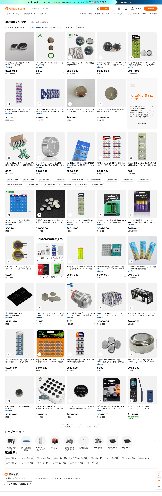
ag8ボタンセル (59, 180)
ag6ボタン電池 (43, 180)
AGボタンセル (92, 463)
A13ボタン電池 (96, 458)
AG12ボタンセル (32, 185)
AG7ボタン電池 (111, 180)
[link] (159, 475)
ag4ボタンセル (11, 458)
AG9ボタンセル (127, 180)
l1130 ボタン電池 (128, 458)
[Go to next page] (99, 426)
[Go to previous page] (63, 426)
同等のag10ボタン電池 (79, 458)
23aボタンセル (144, 458)
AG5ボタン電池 (65, 185)
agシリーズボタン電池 (14, 185)
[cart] (126, 9)
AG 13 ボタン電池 (59, 463)
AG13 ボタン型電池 (76, 180)
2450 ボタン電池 (43, 458)
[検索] (104, 8)
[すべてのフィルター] (15, 27)
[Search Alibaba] (63, 8)
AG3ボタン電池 (12, 180)
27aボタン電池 (27, 463)
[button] (97, 8)
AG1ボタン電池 (81, 185)
